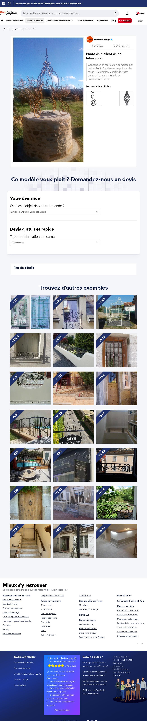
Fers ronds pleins (48, 613)
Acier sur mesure (34, 20)
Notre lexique (20, 685)
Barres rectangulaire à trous (91, 637)
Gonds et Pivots (10, 604)
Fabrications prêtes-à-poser (59, 20)
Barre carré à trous (87, 633)
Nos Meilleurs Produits (24, 662)
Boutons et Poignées (12, 608)
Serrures (7, 625)
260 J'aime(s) (121, 45)
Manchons (84, 605)
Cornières (45, 626)
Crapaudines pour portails (52, 595)
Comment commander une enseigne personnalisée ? (95, 673)
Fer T (43, 630)
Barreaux (84, 614)
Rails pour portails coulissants (16, 616)
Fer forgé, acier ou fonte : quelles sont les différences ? (95, 664)
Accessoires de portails (17, 595)
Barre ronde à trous (88, 628)
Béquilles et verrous (12, 599)
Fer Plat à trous (86, 624)
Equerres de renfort (12, 633)
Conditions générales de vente (27, 674)
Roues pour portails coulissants (17, 621)
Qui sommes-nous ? (22, 668)
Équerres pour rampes (89, 609)
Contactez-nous (21, 679)
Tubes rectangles (48, 635)
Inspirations (102, 20)
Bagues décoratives (90, 600)
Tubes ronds (46, 609)
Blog (113, 20)
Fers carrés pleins (49, 618)
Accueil (6, 29)
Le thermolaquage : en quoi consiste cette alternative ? (95, 683)
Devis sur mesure (85, 20)
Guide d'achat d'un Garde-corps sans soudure (94, 692)
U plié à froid (85, 595)
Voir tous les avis (62, 710)
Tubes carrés (46, 605)
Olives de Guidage (11, 612)
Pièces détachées (14, 20)
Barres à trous (87, 620)
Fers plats (45, 622)
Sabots (6, 629)
